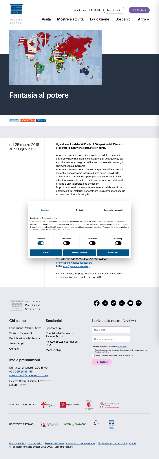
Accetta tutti (113, 253)
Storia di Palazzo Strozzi (23, 333)
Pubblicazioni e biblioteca (24, 338)
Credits (132, 443)
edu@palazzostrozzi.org (76, 266)
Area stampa (16, 343)
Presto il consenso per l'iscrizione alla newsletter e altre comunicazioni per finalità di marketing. (121, 351)
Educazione (99, 19)
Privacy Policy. (122, 347)
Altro (142, 19)
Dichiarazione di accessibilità (112, 443)
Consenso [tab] (45, 210)
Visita (46, 19)
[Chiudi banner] (128, 204)
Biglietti (141, 10)
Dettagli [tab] (79, 210)
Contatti (14, 348)
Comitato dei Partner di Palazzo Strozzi (59, 335)
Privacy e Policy (17, 443)
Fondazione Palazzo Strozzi (25, 328)
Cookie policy (35, 443)
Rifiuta (46, 253)
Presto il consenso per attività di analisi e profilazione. (114, 355)
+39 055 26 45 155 (21, 371)
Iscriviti (104, 361)
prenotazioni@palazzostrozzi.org (74, 262)
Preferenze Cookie (54, 443)
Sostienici (123, 19)
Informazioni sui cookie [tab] (114, 210)
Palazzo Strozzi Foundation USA (62, 343)
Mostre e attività (70, 19)
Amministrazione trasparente (80, 443)
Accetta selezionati (79, 253)
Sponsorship (53, 328)
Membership (114, 10)
